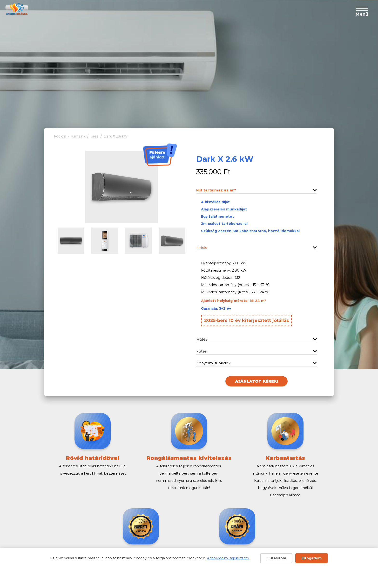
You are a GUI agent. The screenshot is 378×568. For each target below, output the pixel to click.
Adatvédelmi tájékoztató (228, 558)
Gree (94, 136)
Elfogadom (312, 558)
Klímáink (78, 136)
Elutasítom (276, 558)
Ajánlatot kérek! (256, 381)
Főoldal (60, 136)
